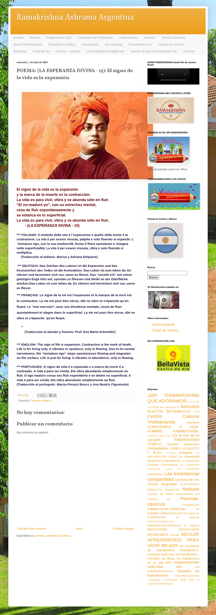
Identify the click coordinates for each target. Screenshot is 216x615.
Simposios (167, 554)
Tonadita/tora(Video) (187, 575)
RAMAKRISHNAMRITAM (160, 521)
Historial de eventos (171, 44)
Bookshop (20, 51)
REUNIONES (157, 535)
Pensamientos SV (140, 44)
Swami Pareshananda (28, 44)
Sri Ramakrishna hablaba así (105, 51)
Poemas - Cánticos (68, 51)
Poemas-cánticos (41, 400)
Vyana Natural (163, 325)
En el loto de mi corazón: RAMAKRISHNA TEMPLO (173, 439)
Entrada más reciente (32, 528)
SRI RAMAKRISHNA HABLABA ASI (173, 565)
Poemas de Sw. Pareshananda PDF (153, 51)
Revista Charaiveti (173, 37)
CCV (196, 411)
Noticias (35, 37)
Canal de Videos (165, 330)
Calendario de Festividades (95, 37)
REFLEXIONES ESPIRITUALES (173, 529)
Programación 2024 (59, 37)
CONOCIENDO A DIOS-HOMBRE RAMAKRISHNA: (173, 429)
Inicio (79, 528)
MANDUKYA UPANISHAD (163, 489)
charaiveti (193, 422)
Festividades (157, 448)
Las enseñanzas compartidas (173, 476)
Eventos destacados (184, 444)
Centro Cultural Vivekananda (173, 419)
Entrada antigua (123, 528)
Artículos (149, 37)
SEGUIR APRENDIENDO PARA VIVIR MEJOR (173, 540)
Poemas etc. (159, 499)
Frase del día (41, 51)
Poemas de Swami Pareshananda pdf (173, 494)
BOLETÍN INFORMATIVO (168, 412)
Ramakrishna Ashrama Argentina (75, 18)
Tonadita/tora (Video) (61, 44)
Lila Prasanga (114, 44)
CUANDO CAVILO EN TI (160, 436)
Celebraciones (128, 37)
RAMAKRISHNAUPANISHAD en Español (173, 525)
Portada (18, 37)
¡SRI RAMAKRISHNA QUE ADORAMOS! (173, 398)
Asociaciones (90, 44)
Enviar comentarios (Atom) (53, 535)
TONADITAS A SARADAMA (162, 580)
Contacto (189, 51)
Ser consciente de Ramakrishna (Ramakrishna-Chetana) (173, 550)
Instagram (185, 452)
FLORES (171, 453)
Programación (190, 504)
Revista (175, 535)
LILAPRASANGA (189, 484)
